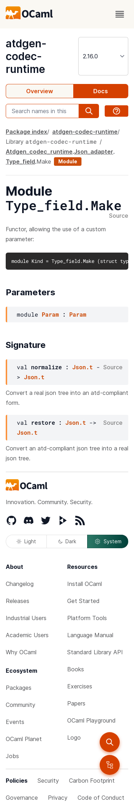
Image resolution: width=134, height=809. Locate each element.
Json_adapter (93, 151)
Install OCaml (84, 583)
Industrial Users (26, 618)
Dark (67, 541)
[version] (103, 56)
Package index (26, 131)
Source (118, 216)
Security (48, 780)
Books (75, 669)
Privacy (58, 797)
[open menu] (119, 14)
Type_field (20, 161)
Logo (74, 737)
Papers (76, 703)
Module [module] (67, 161)
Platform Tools (87, 618)
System (107, 541)
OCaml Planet (24, 738)
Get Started (83, 600)
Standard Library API (95, 652)
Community (20, 704)
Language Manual (90, 635)
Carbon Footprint (92, 780)
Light (26, 541)
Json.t (82, 367)
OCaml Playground (91, 720)
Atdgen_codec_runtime (39, 151)
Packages (18, 687)
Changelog (20, 583)
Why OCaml (21, 652)
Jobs (12, 756)
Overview (39, 91)
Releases (17, 600)
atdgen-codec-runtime (26, 56)
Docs (100, 91)
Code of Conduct (101, 797)
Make (43, 161)
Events (15, 721)
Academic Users (27, 635)
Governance (22, 797)
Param (50, 314)
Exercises (79, 686)
